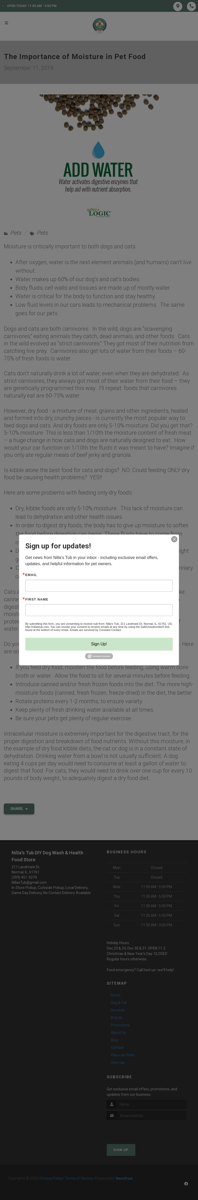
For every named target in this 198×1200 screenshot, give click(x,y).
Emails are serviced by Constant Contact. (96, 629)
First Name (36, 599)
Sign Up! (99, 644)
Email (31, 575)
